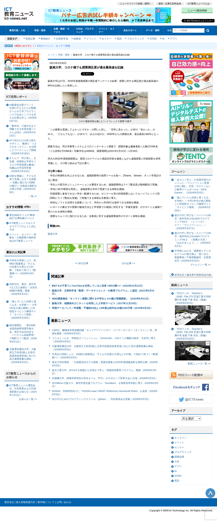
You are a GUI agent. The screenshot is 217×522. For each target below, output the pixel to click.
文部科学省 (62, 38)
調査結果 (179, 456)
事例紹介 (45, 38)
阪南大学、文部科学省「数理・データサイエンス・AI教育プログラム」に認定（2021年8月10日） (103, 292)
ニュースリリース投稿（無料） (136, 3)
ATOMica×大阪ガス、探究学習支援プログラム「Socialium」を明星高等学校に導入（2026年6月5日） (105, 385)
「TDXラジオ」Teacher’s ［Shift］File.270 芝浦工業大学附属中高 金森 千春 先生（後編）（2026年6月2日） (192, 308)
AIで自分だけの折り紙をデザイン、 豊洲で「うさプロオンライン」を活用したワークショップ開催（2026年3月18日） (23, 147)
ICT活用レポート (16, 96)
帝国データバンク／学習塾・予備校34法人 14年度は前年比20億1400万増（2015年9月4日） (102, 308)
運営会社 (9, 502)
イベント (91, 38)
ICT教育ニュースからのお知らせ (21, 375)
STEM (153, 38)
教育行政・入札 (17, 30)
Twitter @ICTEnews (191, 399)
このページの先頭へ (210, 493)
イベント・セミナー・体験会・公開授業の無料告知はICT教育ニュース (22, 237)
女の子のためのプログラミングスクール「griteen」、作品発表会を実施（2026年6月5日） (101, 399)
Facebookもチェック (191, 387)
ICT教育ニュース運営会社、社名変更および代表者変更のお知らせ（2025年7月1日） (23, 390)
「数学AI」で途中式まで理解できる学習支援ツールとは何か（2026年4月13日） (22, 130)
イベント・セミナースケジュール (192, 274)
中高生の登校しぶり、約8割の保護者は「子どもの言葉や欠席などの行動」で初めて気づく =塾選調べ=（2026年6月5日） (105, 356)
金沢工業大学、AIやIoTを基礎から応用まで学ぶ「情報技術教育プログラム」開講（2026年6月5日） (104, 372)
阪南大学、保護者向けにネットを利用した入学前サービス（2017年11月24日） (95, 303)
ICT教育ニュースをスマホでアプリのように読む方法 (22, 226)
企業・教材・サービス (61, 30)
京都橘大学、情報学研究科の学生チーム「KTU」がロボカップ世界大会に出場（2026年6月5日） (105, 378)
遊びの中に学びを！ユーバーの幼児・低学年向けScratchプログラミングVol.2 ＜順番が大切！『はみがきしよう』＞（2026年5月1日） (192, 239)
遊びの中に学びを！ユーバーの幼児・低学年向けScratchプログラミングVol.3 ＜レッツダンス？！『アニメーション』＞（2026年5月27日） (192, 222)
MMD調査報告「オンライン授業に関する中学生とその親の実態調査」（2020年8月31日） (101, 298)
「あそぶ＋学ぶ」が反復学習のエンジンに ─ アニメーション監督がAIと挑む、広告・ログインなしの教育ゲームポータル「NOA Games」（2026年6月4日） (192, 186)
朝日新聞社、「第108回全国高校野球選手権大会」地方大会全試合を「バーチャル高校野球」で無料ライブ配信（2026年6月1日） (23, 333)
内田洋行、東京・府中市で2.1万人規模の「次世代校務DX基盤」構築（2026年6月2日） (23, 289)
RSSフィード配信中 (191, 375)
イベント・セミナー (106, 30)
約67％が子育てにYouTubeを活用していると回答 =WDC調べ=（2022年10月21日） (98, 285)
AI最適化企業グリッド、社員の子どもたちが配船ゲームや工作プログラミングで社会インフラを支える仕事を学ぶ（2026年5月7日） (23, 113)
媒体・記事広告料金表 (169, 3)
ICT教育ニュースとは (199, 3)
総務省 (77, 38)
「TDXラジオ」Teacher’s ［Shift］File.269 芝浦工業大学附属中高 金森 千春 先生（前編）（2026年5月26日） (192, 344)
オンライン (180, 437)
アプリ (173, 38)
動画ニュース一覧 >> (199, 363)
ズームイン (178, 171)
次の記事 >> (128, 263)
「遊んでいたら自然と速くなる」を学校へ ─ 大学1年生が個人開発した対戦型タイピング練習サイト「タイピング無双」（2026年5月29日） (192, 204)
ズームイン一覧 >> (200, 264)
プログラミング (135, 38)
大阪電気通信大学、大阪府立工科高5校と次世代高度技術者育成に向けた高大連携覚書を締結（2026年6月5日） (102, 348)
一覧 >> (33, 196)
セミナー (106, 38)
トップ (51, 54)
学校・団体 (40, 30)
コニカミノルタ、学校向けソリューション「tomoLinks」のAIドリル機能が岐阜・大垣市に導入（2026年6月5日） (104, 340)
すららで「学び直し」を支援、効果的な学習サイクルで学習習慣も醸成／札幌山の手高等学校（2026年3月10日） (22, 165)
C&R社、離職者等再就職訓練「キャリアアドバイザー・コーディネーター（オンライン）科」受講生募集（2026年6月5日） (104, 332)
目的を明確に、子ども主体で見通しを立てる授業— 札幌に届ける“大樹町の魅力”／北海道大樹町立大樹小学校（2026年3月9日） (23, 184)
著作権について (46, 502)
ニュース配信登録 (197, 10)
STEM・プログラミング (85, 30)
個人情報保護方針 (25, 502)
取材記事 (30, 38)
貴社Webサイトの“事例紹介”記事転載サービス (22, 217)
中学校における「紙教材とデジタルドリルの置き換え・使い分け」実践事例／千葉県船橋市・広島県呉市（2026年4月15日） (192, 255)
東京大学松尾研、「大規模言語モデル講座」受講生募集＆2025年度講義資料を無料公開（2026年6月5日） (105, 364)
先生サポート (130, 30)
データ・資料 (152, 30)
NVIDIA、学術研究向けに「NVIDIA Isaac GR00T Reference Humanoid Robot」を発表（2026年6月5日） (105, 393)
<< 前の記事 (81, 263)
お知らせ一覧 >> (28, 399)
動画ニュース (179, 285)
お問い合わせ (64, 502)
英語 (119, 38)
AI (163, 38)
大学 (176, 461)
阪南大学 (53, 233)
